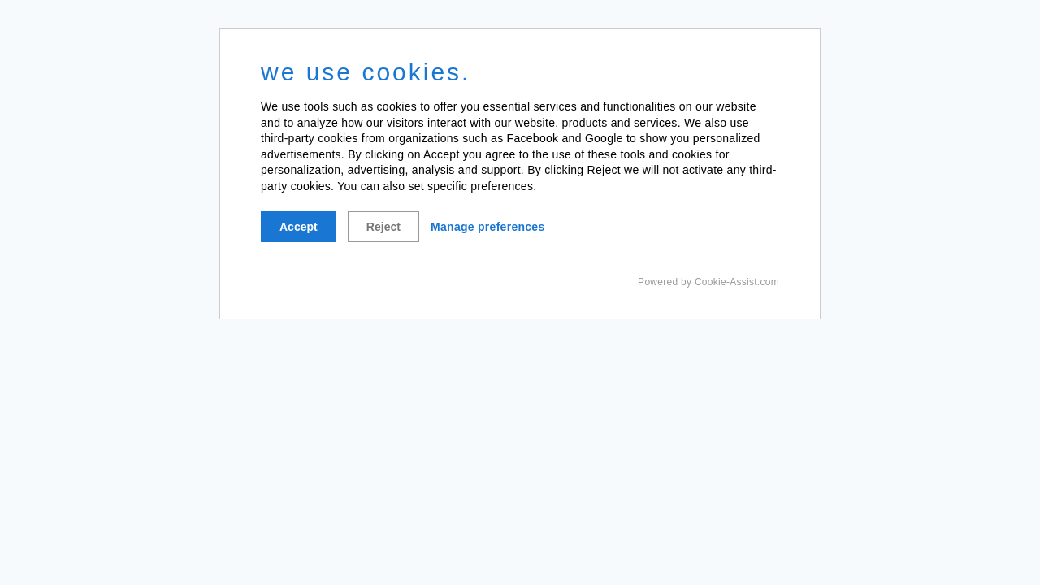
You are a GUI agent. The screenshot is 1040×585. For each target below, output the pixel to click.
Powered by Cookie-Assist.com (708, 282)
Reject (383, 226)
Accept (299, 226)
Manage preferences (487, 226)
